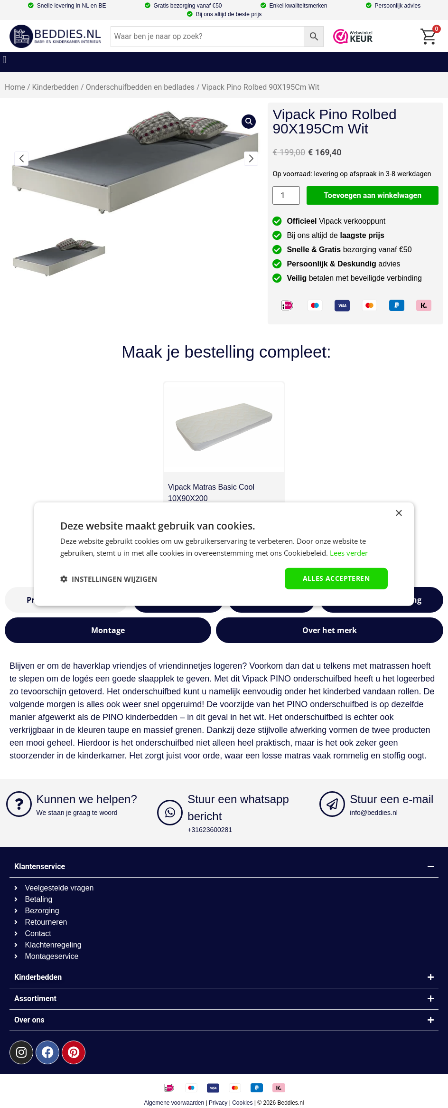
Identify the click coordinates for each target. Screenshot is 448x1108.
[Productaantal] (286, 195)
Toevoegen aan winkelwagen (372, 195)
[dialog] (224, 554)
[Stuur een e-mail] (332, 804)
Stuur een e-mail (391, 799)
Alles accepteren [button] (336, 578)
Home (15, 87)
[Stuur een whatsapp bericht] (170, 812)
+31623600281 (209, 829)
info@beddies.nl (374, 812)
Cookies (242, 1102)
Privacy (218, 1102)
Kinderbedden (55, 87)
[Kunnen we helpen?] (19, 804)
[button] (4, 59)
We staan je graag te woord (77, 812)
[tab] (108, 630)
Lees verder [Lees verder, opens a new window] (349, 552)
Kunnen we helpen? (87, 799)
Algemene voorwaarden (174, 1102)
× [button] (398, 513)
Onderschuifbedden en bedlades (140, 87)
